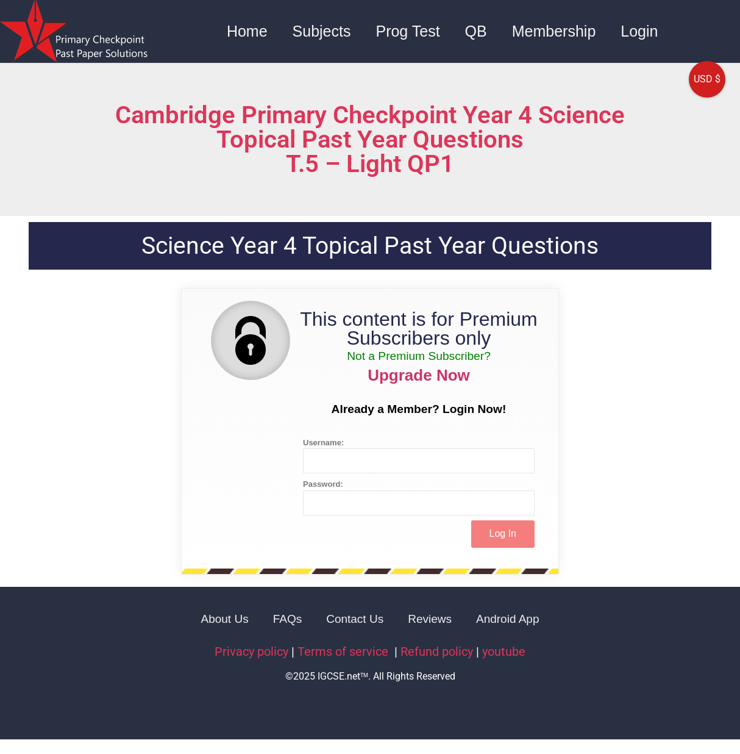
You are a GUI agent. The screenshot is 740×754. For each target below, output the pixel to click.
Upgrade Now (419, 375)
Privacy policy (251, 651)
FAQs (287, 618)
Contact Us (354, 618)
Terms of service (344, 651)
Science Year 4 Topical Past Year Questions (370, 246)
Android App (507, 618)
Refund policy (436, 651)
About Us (225, 618)
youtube (503, 651)
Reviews (430, 618)
